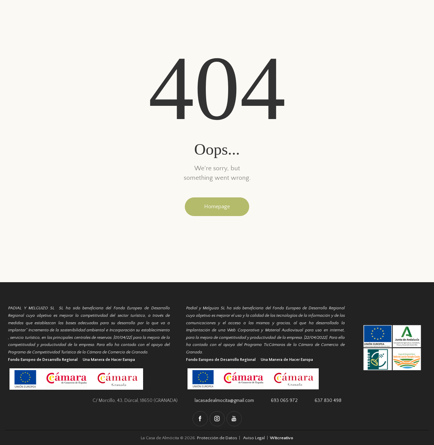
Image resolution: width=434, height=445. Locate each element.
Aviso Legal (253, 438)
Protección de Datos (217, 438)
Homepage (217, 207)
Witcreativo (281, 438)
